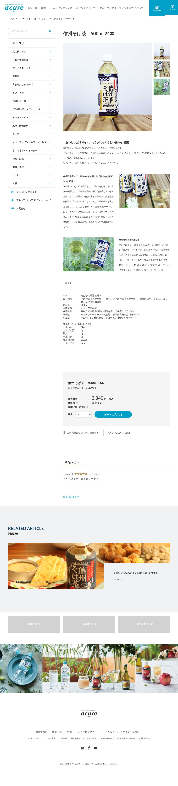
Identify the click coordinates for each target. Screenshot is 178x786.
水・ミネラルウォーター (24, 150)
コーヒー (17, 175)
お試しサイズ (19, 101)
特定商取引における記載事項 (83, 738)
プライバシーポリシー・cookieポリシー (117, 738)
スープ (15, 134)
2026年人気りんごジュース (26, 109)
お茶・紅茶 (18, 158)
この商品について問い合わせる (83, 432)
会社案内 (52, 738)
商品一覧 (34, 8)
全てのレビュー (71, 496)
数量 (70, 414)
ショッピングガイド (63, 8)
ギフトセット (19, 92)
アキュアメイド (20, 117)
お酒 (14, 183)
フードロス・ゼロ (21, 68)
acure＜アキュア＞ (36, 738)
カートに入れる (113, 414)
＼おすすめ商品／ (21, 59)
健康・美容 (18, 167)
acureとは (41, 731)
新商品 (15, 76)
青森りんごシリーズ (22, 84)
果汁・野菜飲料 (20, 125)
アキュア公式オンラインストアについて (123, 8)
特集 (45, 8)
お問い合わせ (144, 738)
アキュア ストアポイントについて (33, 200)
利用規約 (63, 738)
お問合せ (20, 208)
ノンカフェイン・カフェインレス (29, 142)
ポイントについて (87, 8)
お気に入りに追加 (121, 432)
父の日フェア (19, 51)
